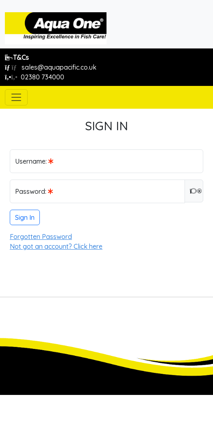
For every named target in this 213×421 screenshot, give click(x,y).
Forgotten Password (41, 236)
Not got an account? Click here (56, 246)
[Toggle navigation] (16, 97)
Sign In (25, 217)
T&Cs (17, 57)
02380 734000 (34, 77)
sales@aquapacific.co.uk (50, 67)
